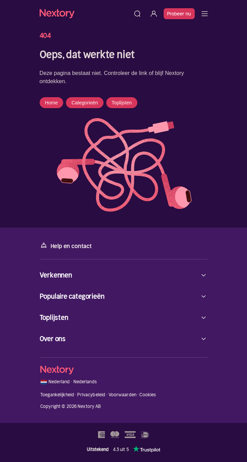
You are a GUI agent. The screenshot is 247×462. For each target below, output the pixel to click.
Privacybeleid (91, 395)
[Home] (84, 13)
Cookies (147, 395)
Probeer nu (179, 14)
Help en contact (66, 245)
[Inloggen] (154, 13)
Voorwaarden (122, 395)
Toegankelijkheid (57, 395)
